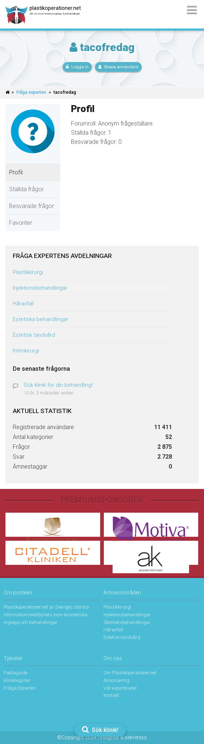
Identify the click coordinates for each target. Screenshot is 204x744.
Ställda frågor (26, 189)
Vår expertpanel (120, 688)
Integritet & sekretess (123, 737)
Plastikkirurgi (28, 272)
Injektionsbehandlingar (40, 288)
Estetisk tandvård (34, 335)
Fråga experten (31, 92)
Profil (16, 172)
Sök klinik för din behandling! (58, 385)
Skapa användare (118, 66)
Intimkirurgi (26, 350)
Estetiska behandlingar (40, 319)
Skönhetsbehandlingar (126, 622)
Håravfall (23, 303)
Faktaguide (15, 672)
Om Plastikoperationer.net (129, 672)
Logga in (77, 66)
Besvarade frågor (31, 206)
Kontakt (111, 695)
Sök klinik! (100, 729)
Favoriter (20, 222)
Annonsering (116, 680)
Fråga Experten (20, 688)
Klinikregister (17, 680)
